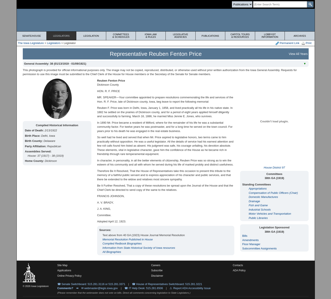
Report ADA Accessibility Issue (192, 288)
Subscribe (156, 270)
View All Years (298, 54)
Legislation (91, 36)
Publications (210, 36)
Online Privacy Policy (69, 275)
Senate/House (31, 36)
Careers (155, 265)
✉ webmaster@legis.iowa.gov (99, 288)
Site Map (62, 265)
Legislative (180, 35)
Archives (300, 36)
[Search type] (242, 4)
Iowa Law (151, 35)
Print (306, 43)
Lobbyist (270, 35)
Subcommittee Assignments (259, 248)
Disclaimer (157, 275)
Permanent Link (287, 43)
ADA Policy (239, 270)
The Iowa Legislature (31, 43)
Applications (64, 270)
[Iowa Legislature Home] (166, 20)
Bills (244, 235)
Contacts (238, 265)
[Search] (280, 4)
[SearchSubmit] (310, 4)
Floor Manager (251, 244)
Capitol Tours (240, 35)
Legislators (61, 36)
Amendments (250, 240)
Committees (121, 35)
